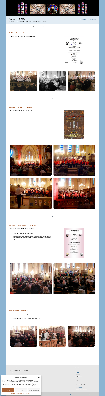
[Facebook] (78, 372)
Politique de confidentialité (16, 393)
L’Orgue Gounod (78, 394)
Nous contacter (87, 26)
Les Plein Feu (93, 394)
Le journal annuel (73, 26)
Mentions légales (26, 393)
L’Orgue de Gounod (46, 26)
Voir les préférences (34, 390)
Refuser (21, 390)
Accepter (8, 390)
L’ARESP (13, 26)
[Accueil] (80, 19)
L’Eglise (34, 26)
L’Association (23, 26)
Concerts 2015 (93, 19)
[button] (39, 377)
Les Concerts (60, 26)
